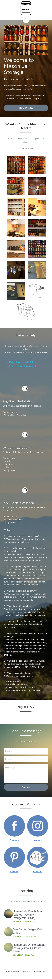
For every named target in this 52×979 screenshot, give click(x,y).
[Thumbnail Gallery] (16, 165)
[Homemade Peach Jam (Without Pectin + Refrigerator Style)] (8, 914)
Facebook (14, 840)
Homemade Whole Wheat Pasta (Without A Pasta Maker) (29, 948)
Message (10, 767)
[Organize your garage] (16, 270)
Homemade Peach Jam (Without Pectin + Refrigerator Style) (27, 915)
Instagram (37, 840)
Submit (26, 787)
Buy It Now (26, 107)
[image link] (26, 19)
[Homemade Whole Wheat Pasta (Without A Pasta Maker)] (8, 947)
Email (8, 759)
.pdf (33, 366)
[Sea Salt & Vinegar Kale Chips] (8, 932)
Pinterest (14, 872)
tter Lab (38, 872)
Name (8, 751)
